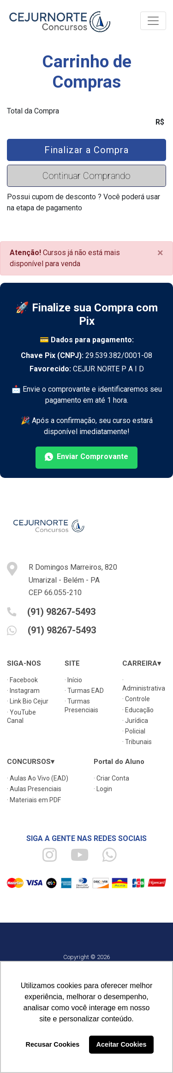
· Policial (133, 731)
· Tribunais (137, 741)
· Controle (136, 699)
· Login (103, 789)
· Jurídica (135, 720)
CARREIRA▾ (141, 663)
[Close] (160, 253)
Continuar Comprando (86, 175)
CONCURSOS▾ (30, 761)
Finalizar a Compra (86, 149)
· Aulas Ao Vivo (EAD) (37, 778)
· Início (73, 680)
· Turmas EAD (84, 690)
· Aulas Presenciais (34, 789)
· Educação (138, 710)
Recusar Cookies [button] (53, 1044)
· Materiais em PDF (34, 800)
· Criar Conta (111, 778)
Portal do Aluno (119, 761)
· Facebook (22, 680)
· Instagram (23, 690)
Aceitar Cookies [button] (121, 1044)
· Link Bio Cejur (27, 701)
